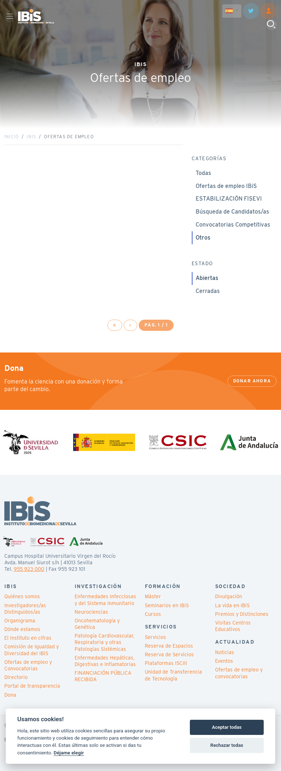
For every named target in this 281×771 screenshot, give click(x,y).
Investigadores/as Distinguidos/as (25, 609)
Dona (10, 695)
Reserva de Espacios (169, 646)
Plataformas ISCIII (166, 663)
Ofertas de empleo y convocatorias (239, 673)
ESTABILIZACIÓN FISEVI (229, 198)
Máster (153, 596)
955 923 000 (29, 569)
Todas (203, 173)
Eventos (224, 661)
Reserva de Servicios (169, 654)
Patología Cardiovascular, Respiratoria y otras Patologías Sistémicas (104, 642)
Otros (203, 237)
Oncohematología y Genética (97, 624)
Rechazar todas (226, 745)
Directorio (16, 677)
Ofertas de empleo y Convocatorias (28, 665)
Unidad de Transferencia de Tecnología (173, 675)
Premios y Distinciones (241, 614)
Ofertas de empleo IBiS (226, 186)
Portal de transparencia (32, 686)
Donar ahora (252, 381)
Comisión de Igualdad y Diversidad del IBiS (31, 650)
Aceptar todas (226, 727)
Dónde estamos (22, 629)
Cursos (153, 614)
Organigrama (19, 620)
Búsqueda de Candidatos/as (232, 211)
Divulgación (228, 596)
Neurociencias (91, 612)
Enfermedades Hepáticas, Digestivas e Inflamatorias (105, 661)
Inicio (11, 136)
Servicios (155, 637)
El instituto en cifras (28, 638)
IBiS (31, 136)
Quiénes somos (22, 596)
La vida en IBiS (232, 605)
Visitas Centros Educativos (233, 626)
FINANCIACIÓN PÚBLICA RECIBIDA (103, 676)
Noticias (224, 652)
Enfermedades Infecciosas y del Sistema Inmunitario (105, 599)
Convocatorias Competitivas (233, 224)
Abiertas (207, 278)
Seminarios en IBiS (167, 605)
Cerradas (208, 291)
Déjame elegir (69, 752)
